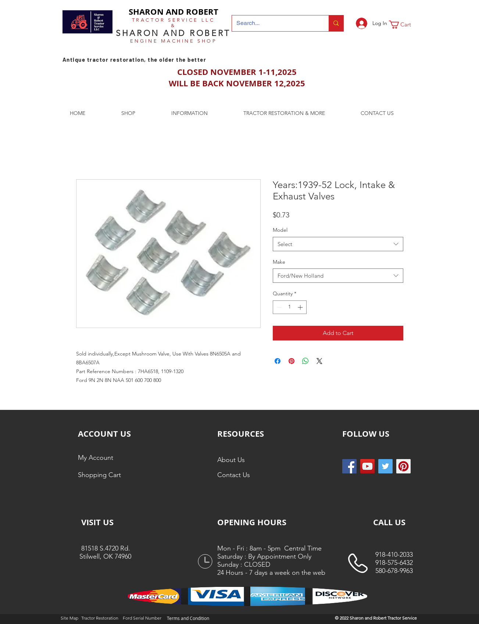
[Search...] (275, 23)
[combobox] (338, 244)
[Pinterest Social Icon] (403, 466)
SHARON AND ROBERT (173, 11)
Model (280, 230)
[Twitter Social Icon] (385, 466)
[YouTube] (367, 466)
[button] (405, 25)
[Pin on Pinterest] (291, 361)
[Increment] (300, 307)
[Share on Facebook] (277, 361)
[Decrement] (278, 307)
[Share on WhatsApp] (305, 361)
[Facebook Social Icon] (349, 466)
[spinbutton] (289, 307)
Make (279, 262)
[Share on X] (319, 361)
